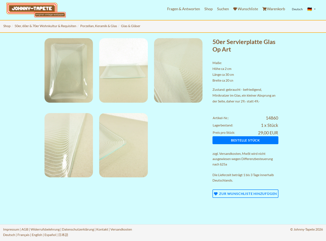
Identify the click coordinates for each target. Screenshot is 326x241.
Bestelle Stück (245, 140)
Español (50, 235)
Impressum (11, 229)
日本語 (63, 235)
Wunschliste (245, 9)
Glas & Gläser (130, 26)
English (37, 235)
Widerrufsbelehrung (45, 229)
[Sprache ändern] (312, 9)
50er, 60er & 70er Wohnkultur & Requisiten (45, 26)
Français (23, 235)
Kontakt (102, 229)
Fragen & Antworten (183, 9)
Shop (208, 9)
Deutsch (9, 235)
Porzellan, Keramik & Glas (98, 26)
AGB (24, 229)
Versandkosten (230, 153)
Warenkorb (273, 9)
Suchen (223, 9)
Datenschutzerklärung (78, 229)
